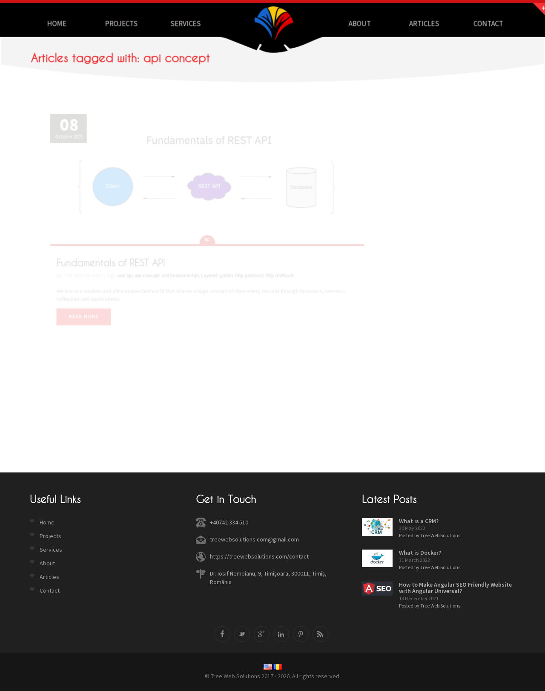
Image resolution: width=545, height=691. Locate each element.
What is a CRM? (419, 521)
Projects (129, 23)
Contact (477, 23)
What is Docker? (420, 552)
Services (189, 23)
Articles (416, 23)
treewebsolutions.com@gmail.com (254, 539)
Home (68, 23)
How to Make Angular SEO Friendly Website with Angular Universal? (455, 588)
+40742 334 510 (229, 522)
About (355, 23)
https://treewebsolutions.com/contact (259, 556)
